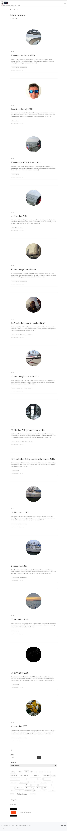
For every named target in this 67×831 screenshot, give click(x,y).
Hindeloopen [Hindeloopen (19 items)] (15, 779)
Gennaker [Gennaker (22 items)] (46, 775)
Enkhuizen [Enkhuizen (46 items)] (35, 775)
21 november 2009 (19, 619)
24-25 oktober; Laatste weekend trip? (28, 323)
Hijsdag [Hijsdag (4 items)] (53, 775)
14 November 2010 (20, 512)
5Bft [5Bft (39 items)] (12, 772)
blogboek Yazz (10, 825)
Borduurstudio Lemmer (25, 812)
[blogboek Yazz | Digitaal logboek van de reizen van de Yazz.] (4, 3)
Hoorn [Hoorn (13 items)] (23, 779)
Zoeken (12, 754)
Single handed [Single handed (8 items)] (47, 784)
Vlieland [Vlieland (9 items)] (51, 787)
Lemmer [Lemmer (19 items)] (47, 779)
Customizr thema (27, 827)
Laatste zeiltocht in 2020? (23, 55)
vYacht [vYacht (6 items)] (20, 790)
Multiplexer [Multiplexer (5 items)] (31, 782)
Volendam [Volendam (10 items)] (13, 790)
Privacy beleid (13, 804)
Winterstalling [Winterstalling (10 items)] (42, 790)
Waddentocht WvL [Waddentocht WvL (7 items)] (28, 790)
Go (39, 757)
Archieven (13, 762)
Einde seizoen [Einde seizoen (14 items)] (24, 775)
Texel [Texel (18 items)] (38, 787)
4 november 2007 (19, 726)
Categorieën (13, 800)
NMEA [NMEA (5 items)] (37, 782)
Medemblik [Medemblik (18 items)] (23, 782)
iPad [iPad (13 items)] (35, 779)
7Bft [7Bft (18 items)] (26, 771)
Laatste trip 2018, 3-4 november (26, 162)
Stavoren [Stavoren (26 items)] (20, 788)
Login (11, 750)
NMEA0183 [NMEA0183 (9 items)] (43, 782)
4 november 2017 (19, 216)
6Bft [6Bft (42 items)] (19, 772)
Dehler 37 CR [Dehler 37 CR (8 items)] (14, 775)
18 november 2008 (19, 673)
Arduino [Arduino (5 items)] (48, 771)
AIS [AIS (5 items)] (36, 771)
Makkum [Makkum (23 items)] (13, 782)
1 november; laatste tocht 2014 (25, 376)
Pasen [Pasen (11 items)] (27, 784)
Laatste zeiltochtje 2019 (22, 109)
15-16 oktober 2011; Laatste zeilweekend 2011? (33, 459)
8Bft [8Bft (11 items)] (32, 771)
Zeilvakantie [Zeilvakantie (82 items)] (22, 794)
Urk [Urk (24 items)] (45, 788)
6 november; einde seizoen (23, 269)
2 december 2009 (19, 566)
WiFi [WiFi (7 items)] (35, 790)
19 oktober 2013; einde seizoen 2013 (28, 430)
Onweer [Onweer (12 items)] (13, 784)
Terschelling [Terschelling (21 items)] (30, 788)
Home (11, 9)
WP (11, 827)
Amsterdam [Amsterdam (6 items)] (41, 771)
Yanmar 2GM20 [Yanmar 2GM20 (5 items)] (52, 790)
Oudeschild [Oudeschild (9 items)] (20, 784)
